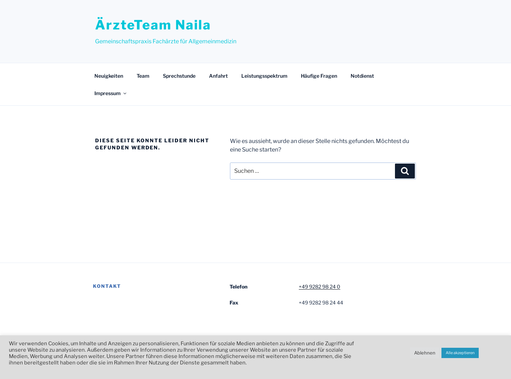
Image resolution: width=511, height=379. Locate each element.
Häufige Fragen (319, 76)
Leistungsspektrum (264, 76)
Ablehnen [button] (424, 353)
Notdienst (362, 76)
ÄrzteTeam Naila (153, 25)
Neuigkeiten (108, 76)
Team (143, 76)
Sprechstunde (179, 76)
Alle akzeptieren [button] (460, 352)
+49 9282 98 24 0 (319, 287)
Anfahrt (218, 76)
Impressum (110, 93)
